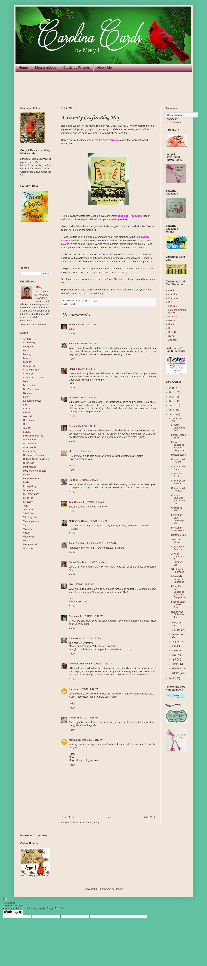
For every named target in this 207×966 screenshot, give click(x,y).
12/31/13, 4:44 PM (89, 689)
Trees (26, 525)
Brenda (73, 426)
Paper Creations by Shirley (83, 543)
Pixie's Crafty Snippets (34, 470)
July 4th (27, 428)
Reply (72, 333)
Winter (26, 540)
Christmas (28, 373)
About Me (104, 67)
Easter (26, 397)
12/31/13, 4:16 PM (103, 663)
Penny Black (29, 467)
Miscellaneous (30, 443)
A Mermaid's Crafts (78, 601)
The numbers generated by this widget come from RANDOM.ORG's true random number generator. (33, 244)
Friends (27, 412)
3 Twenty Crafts (136, 125)
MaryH (40, 287)
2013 (172, 414)
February (177, 668)
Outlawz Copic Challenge (36, 459)
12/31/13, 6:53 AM (94, 502)
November (177, 622)
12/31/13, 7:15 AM (98, 521)
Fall (25, 404)
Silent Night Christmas (177, 570)
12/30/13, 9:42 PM (87, 426)
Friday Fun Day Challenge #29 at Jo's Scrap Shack (178, 592)
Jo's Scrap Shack (111, 279)
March (175, 663)
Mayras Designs (77, 740)
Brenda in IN (75, 616)
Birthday (27, 354)
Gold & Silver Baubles (177, 548)
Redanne (74, 343)
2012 (172, 678)
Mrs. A (171, 320)
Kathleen (74, 689)
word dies (28, 548)
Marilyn (73, 324)
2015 (172, 405)
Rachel (172, 324)
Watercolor (28, 536)
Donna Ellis (75, 717)
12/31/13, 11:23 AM (84, 584)
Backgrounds (30, 346)
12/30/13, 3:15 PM (89, 343)
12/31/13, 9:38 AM (97, 562)
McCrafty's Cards (78, 521)
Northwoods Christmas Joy (177, 614)
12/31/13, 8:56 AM (108, 543)
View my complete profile (33, 324)
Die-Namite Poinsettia (177, 529)
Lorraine (172, 306)
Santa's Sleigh (178, 535)
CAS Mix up (29, 366)
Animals (27, 338)
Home (23, 67)
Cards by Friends (76, 67)
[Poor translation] (18, 912)
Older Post (149, 817)
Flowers (27, 408)
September (177, 634)
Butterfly (27, 362)
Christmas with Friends (178, 460)
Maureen (172, 316)
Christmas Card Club (33, 377)
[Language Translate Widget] (182, 114)
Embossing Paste (32, 400)
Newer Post (68, 817)
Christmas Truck (176, 475)
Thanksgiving (30, 517)
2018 (172, 392)
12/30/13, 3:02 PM (87, 324)
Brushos (27, 358)
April (174, 659)
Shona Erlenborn (78, 562)
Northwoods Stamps (33, 455)
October (176, 630)
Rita (170, 328)
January (176, 672)
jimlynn (73, 369)
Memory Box (29, 439)
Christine (172, 294)
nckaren (73, 397)
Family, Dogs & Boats (178, 436)
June (174, 650)
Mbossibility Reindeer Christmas (177, 579)
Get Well (27, 416)
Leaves (27, 432)
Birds (25, 350)
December (177, 418)
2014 (172, 410)
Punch (73, 304)
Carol (171, 290)
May (174, 655)
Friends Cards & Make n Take (178, 604)
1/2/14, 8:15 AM (90, 717)
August (175, 641)
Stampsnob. (75, 638)
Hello (25, 424)
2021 (172, 387)
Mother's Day (30, 451)
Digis (25, 381)
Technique (28, 509)
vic (70, 451)
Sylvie (171, 336)
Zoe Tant (172, 340)
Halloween (28, 420)
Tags (25, 505)
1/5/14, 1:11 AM (95, 740)
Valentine (27, 529)
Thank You (28, 513)
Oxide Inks (28, 463)
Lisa (71, 584)
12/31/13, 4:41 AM (82, 451)
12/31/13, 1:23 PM (92, 638)
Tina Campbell (76, 502)
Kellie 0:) (73, 480)
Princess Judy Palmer (81, 663)
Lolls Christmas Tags (33, 435)
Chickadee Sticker (176, 509)
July (174, 646)
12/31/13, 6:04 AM (88, 480)
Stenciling (28, 498)
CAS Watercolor (31, 369)
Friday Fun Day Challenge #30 (177, 519)
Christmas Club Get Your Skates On (178, 499)
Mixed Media (29, 447)
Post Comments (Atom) (87, 822)
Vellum (26, 532)
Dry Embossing (31, 389)
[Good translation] (8, 912)
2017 (172, 396)
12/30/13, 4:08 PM (87, 369)
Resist (26, 482)
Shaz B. (172, 332)
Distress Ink (29, 385)
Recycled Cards (31, 478)
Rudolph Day (29, 486)
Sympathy (28, 501)
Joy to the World (176, 540)
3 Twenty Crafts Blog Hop (178, 428)
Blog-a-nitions (45, 67)
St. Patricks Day (31, 494)
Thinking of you (31, 521)
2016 (172, 401)
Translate (174, 122)
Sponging (28, 490)
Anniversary (29, 342)
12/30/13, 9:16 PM (88, 397)
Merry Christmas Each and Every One (177, 446)
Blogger (119, 889)
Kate (170, 302)
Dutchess (173, 298)
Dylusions (28, 393)
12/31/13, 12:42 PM (93, 616)
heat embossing (31, 544)
